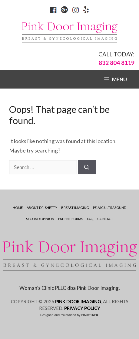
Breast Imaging (75, 208)
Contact (105, 219)
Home (18, 208)
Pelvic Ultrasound (109, 208)
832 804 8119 (116, 62)
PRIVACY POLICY (82, 308)
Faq (90, 219)
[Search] (87, 167)
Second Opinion (40, 219)
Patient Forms (70, 219)
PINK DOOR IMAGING (78, 301)
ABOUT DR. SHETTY (42, 208)
